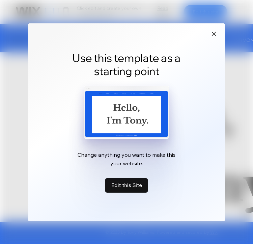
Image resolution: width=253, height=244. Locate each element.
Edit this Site (126, 185)
